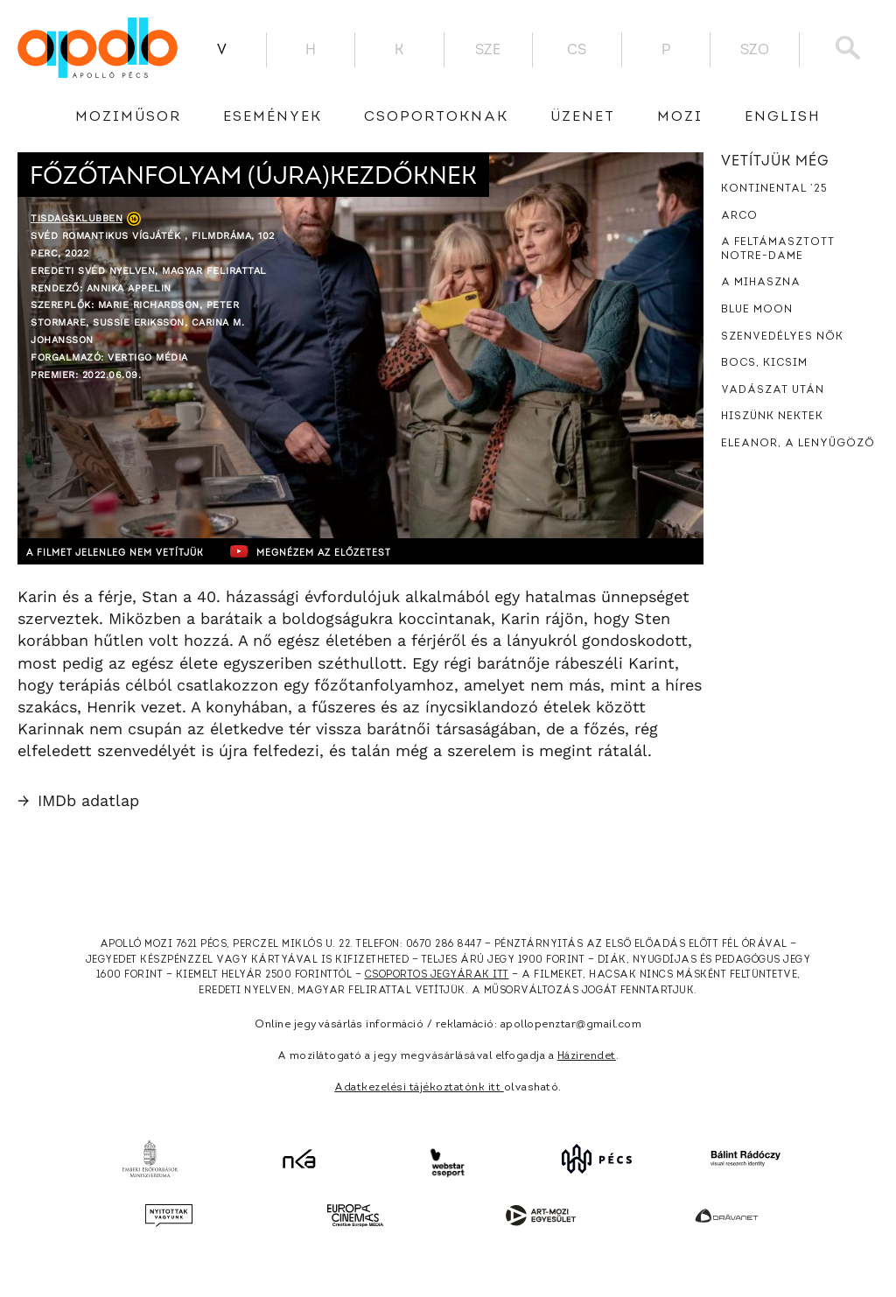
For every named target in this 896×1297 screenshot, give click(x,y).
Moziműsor (128, 117)
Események (272, 117)
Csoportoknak (436, 117)
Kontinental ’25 (774, 189)
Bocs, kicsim (764, 363)
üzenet (582, 117)
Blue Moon (757, 310)
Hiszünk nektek (772, 416)
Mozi (680, 117)
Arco (739, 216)
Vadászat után (772, 390)
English (783, 117)
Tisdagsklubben (76, 218)
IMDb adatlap (78, 800)
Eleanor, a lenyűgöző (798, 443)
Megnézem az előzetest (358, 551)
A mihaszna (761, 282)
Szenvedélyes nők (782, 337)
